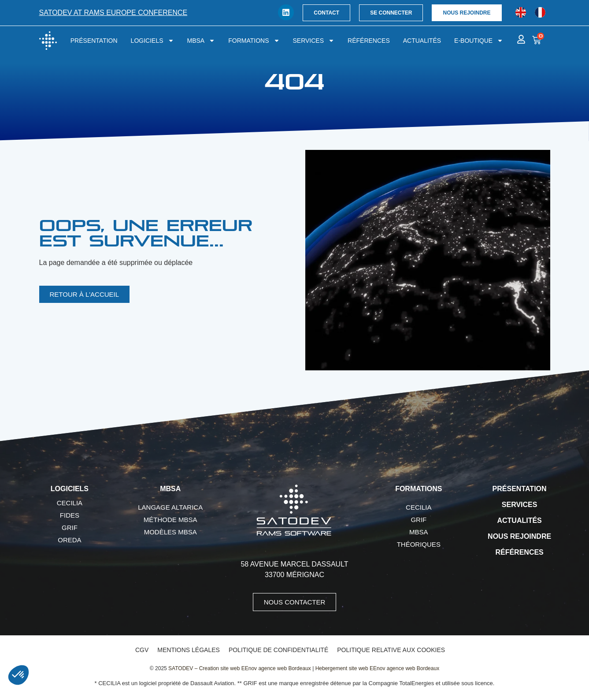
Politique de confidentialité (278, 649)
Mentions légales (188, 649)
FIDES (69, 515)
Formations (253, 40)
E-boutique (478, 40)
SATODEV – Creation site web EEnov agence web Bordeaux (239, 668)
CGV (141, 649)
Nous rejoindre (519, 536)
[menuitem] (520, 12)
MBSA (201, 40)
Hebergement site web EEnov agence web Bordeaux (377, 668)
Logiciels (152, 40)
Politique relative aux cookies (391, 649)
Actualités (422, 40)
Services (314, 40)
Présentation (94, 40)
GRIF (70, 527)
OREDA (69, 540)
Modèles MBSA (170, 532)
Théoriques (419, 544)
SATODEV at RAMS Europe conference (113, 12)
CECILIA (69, 503)
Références (369, 40)
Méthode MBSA (170, 519)
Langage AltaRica (170, 507)
